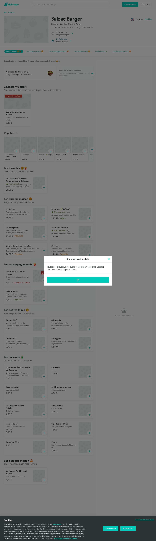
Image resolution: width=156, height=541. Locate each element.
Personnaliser (110, 529)
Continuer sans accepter (144, 520)
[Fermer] (108, 259)
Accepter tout (128, 529)
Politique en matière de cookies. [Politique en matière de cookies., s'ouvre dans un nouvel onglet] (66, 539)
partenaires (57, 525)
